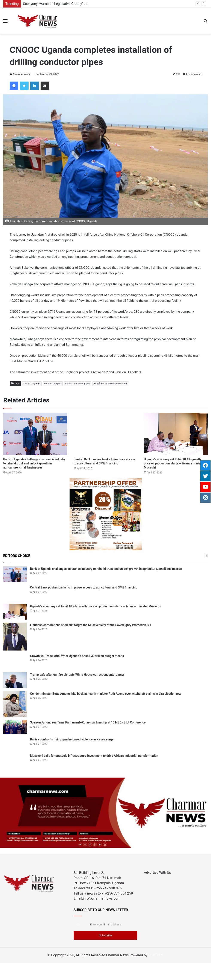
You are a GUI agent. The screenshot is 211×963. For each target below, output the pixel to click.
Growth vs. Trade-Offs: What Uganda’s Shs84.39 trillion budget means (77, 656)
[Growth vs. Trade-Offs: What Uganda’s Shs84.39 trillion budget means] (15, 661)
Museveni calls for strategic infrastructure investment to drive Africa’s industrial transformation (94, 755)
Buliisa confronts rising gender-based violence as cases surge (72, 739)
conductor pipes (52, 383)
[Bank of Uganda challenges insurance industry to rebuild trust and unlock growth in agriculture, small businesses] (35, 434)
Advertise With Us (157, 872)
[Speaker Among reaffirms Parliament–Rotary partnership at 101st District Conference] (15, 727)
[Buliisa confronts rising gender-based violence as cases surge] (15, 743)
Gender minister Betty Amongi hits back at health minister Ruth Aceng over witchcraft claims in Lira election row (105, 693)
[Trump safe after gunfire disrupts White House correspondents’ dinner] (15, 680)
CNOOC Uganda (31, 383)
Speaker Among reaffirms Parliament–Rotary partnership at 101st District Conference (88, 722)
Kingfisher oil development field (110, 383)
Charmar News (21, 74)
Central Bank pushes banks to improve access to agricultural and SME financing (83, 587)
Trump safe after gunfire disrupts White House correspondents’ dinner (77, 674)
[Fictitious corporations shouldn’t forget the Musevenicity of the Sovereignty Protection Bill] (15, 637)
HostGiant (156, 955)
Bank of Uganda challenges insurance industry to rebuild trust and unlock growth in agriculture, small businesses (34, 463)
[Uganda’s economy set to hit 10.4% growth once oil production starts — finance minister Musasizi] (176, 434)
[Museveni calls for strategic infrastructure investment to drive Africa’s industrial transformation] (15, 761)
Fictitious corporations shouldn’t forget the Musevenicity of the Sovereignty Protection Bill (90, 625)
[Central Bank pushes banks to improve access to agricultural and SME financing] (106, 434)
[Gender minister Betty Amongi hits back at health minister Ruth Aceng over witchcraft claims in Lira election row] (15, 704)
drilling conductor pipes (77, 383)
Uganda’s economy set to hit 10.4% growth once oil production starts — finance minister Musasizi (174, 463)
